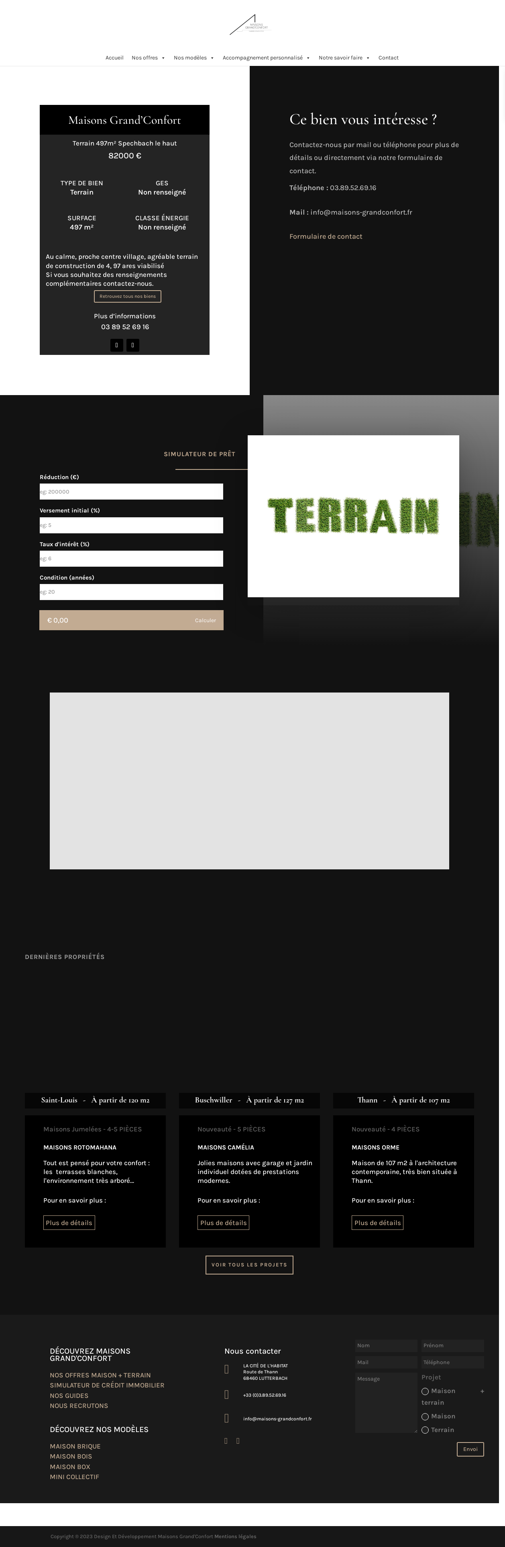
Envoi (470, 1449)
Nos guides (69, 1395)
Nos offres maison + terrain (100, 1375)
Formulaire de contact (325, 236)
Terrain (438, 1430)
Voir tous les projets (249, 1265)
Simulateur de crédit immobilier (107, 1385)
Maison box (70, 1467)
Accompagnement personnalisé (267, 57)
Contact (389, 57)
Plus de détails (69, 1223)
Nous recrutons (79, 1406)
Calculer (205, 620)
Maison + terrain (453, 1396)
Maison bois (71, 1456)
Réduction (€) (59, 477)
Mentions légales (235, 1536)
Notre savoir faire (345, 57)
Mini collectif (74, 1477)
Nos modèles (194, 57)
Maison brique (75, 1446)
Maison (439, 1416)
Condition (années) (67, 577)
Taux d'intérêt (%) (65, 544)
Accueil (115, 57)
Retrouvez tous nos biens (128, 296)
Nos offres (149, 57)
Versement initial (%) (70, 510)
